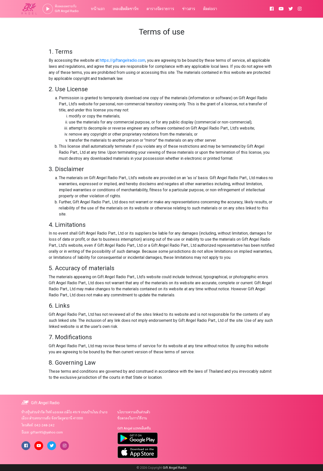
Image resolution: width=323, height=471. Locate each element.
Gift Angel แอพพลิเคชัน (134, 428)
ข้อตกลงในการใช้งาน (132, 418)
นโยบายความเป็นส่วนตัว (133, 412)
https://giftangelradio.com (122, 60)
